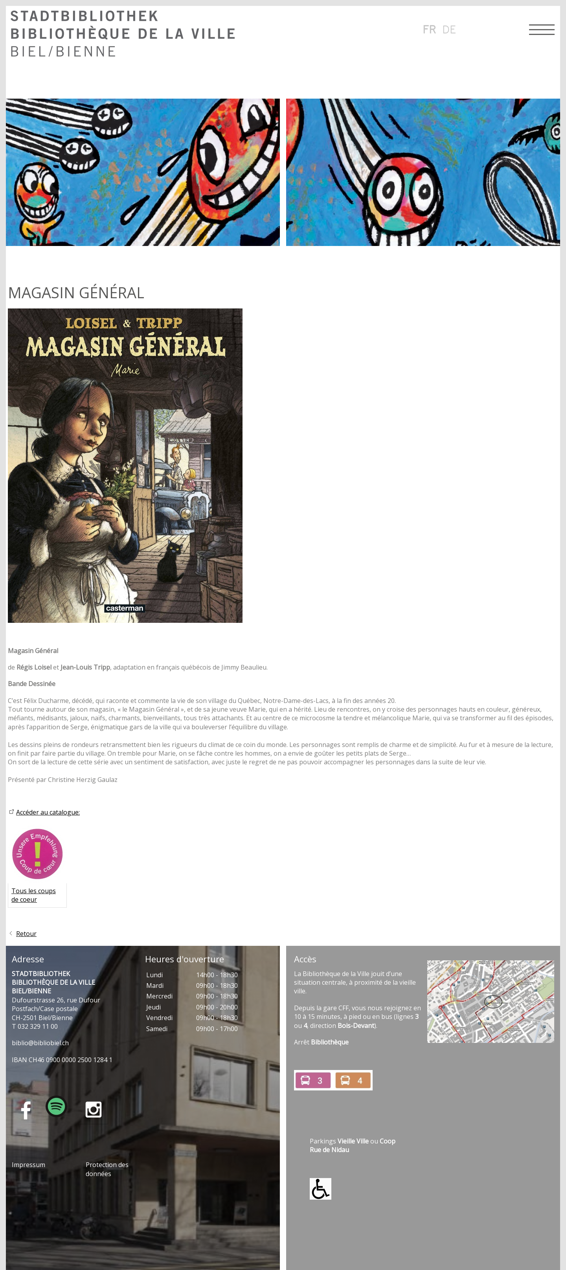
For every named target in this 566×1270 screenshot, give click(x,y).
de (449, 29)
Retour (26, 933)
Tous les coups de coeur (33, 895)
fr (429, 29)
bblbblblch (40, 1043)
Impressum (28, 1164)
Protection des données (107, 1169)
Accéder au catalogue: (48, 812)
